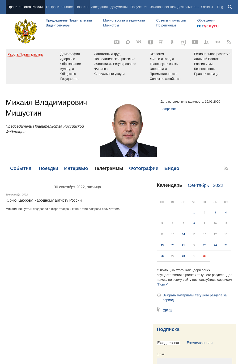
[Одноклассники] (172, 42)
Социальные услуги (109, 74)
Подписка (168, 329)
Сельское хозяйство (165, 79)
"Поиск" (162, 284)
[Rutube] (161, 41)
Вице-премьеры (58, 25)
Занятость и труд (107, 54)
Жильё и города (162, 59)
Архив (167, 310)
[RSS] (229, 42)
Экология (157, 54)
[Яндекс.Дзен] (150, 42)
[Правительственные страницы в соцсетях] (206, 42)
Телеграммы (108, 168)
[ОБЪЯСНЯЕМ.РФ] (183, 42)
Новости (82, 7)
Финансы (101, 69)
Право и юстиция (207, 74)
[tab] (21, 168)
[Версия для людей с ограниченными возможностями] (217, 42)
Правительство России (25, 7)
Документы (119, 7)
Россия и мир (204, 64)
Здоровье (67, 59)
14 (183, 234)
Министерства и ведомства (124, 20)
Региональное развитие (212, 54)
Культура (67, 69)
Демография (70, 54)
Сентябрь (198, 185)
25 (226, 245)
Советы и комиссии (171, 20)
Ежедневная (168, 343)
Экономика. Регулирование (115, 64)
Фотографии (143, 168)
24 (215, 245)
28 (183, 256)
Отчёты (207, 7)
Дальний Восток (206, 59)
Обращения (206, 20)
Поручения (138, 7)
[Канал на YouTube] (195, 42)
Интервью (76, 168)
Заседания (99, 7)
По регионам (166, 25)
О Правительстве (59, 7)
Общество (68, 74)
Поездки (48, 168)
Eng (220, 7)
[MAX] (128, 42)
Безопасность (204, 69)
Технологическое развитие (114, 59)
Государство (69, 79)
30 (204, 256)
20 (172, 245)
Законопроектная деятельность (174, 7)
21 (183, 245)
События (20, 168)
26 (162, 256)
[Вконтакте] (139, 42)
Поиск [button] (230, 7)
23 (204, 245)
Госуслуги (207, 26)
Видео (171, 168)
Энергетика (158, 69)
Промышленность (163, 74)
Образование (70, 64)
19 (162, 245)
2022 (218, 185)
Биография (168, 109)
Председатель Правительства (69, 20)
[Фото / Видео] (116, 42)
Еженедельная (199, 343)
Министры (111, 25)
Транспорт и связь (164, 64)
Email (161, 354)
